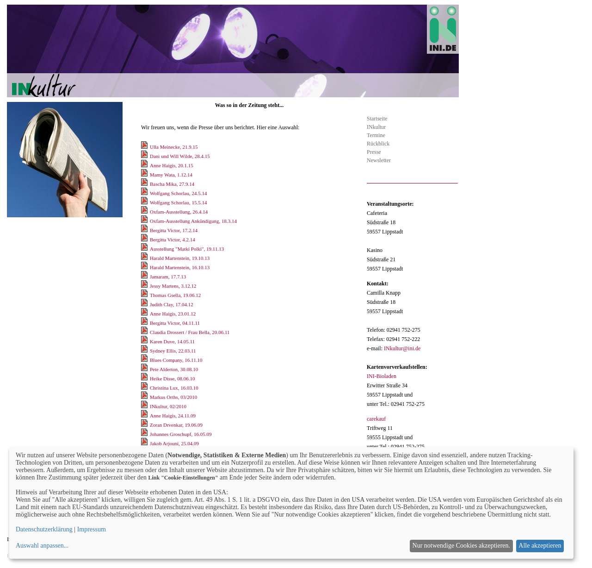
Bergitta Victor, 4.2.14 (172, 239)
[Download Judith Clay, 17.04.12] (144, 304)
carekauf (376, 419)
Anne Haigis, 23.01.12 (173, 313)
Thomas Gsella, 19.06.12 (175, 295)
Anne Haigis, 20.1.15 (171, 165)
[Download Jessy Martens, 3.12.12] (144, 286)
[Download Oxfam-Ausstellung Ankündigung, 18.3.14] (144, 221)
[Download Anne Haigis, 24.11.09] (144, 415)
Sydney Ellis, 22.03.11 (173, 350)
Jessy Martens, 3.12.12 (173, 286)
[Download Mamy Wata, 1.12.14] (144, 174)
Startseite (377, 118)
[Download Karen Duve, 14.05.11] (144, 341)
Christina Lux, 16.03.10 (174, 388)
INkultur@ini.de (402, 348)
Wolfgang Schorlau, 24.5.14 (178, 193)
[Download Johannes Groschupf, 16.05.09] (144, 434)
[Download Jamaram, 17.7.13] (144, 276)
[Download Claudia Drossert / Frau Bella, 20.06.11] (144, 332)
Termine (376, 135)
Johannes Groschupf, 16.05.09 (181, 434)
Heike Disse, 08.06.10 (172, 378)
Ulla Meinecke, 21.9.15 (174, 147)
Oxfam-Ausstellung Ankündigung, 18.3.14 (193, 221)
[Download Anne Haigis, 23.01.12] (144, 313)
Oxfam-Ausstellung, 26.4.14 (179, 212)
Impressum (91, 529)
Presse (374, 152)
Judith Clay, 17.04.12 (171, 304)
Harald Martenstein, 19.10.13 (180, 258)
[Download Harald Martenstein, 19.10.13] (144, 258)
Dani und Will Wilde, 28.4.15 (180, 156)
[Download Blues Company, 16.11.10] (144, 360)
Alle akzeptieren (539, 545)
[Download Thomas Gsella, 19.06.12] (144, 295)
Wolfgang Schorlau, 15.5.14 (178, 202)
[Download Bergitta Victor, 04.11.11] (144, 323)
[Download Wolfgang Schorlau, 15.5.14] (144, 202)
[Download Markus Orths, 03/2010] (144, 397)
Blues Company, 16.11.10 (176, 360)
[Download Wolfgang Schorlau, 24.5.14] (144, 193)
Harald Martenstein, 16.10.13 (180, 267)
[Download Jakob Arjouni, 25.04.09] (144, 443)
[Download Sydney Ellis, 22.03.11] (144, 350)
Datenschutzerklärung (44, 529)
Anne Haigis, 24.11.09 (173, 415)
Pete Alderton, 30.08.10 (174, 369)
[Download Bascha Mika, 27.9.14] (144, 184)
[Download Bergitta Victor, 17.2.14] (144, 230)
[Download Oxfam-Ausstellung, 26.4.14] (144, 212)
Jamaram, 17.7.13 (168, 276)
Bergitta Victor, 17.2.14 (173, 230)
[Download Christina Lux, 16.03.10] (144, 388)
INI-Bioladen (381, 376)
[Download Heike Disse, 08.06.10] (144, 378)
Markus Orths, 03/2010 (173, 397)
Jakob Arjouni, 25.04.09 (174, 443)
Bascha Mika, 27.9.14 (172, 184)
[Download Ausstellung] (144, 249)
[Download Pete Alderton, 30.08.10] (144, 369)
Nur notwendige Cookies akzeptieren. (462, 545)
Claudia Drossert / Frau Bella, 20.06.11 (190, 332)
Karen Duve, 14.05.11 (172, 341)
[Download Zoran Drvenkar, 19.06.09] (144, 425)
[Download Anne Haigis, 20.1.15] (144, 165)
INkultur (376, 127)
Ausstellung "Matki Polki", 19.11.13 (187, 249)
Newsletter (379, 160)
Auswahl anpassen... (42, 545)
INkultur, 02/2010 (168, 406)
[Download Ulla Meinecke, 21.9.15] (144, 147)
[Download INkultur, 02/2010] (144, 406)
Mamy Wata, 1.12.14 (171, 174)
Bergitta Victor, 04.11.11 (175, 323)
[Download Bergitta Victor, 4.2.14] (144, 239)
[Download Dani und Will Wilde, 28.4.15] (144, 156)
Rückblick (378, 143)
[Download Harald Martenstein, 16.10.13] (144, 267)
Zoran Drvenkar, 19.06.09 (176, 425)
